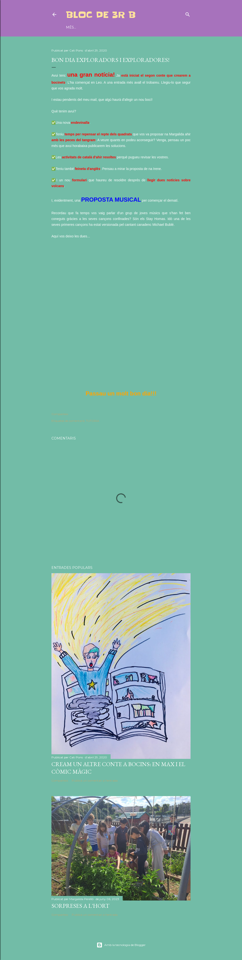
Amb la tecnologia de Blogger (121, 945)
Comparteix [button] (59, 414)
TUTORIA (92, 421)
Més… (170, 27)
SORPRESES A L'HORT (80, 905)
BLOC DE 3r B (101, 15)
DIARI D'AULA (78, 27)
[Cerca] (188, 13)
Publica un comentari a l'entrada (95, 780)
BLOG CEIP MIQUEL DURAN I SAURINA (128, 27)
